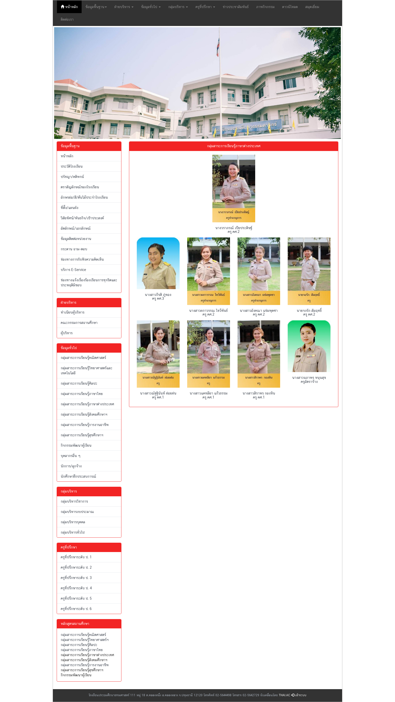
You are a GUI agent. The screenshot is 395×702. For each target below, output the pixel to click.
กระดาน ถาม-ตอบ (74, 249)
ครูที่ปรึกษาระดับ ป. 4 (76, 588)
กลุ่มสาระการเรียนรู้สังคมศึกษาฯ (84, 414)
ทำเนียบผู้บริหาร (72, 312)
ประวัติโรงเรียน (72, 166)
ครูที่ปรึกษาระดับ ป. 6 (76, 609)
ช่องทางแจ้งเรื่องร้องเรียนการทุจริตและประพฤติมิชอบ (89, 282)
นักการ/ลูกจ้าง (71, 466)
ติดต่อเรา (67, 19)
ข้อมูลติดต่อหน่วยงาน (76, 239)
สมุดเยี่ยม (312, 7)
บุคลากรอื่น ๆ (71, 456)
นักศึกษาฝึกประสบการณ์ (78, 476)
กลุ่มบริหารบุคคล (73, 522)
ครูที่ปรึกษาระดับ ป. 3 (76, 578)
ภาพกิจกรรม (265, 7)
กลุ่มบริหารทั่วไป (73, 532)
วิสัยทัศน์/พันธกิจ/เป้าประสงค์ (82, 218)
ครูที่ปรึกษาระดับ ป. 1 (76, 557)
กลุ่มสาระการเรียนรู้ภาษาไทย (82, 394)
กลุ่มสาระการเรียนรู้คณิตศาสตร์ (83, 358)
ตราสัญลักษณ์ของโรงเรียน (80, 187)
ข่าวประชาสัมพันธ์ (236, 7)
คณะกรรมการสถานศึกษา (79, 323)
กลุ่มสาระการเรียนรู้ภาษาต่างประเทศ (87, 404)
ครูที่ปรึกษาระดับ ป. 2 (76, 567)
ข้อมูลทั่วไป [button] (151, 7)
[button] (75, 83)
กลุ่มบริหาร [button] (178, 7)
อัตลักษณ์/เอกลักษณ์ (76, 228)
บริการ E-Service (73, 270)
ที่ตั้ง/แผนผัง (69, 208)
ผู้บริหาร (67, 333)
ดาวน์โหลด (290, 7)
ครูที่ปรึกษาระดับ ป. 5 (76, 598)
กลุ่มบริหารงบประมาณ (77, 512)
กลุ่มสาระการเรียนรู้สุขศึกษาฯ (82, 435)
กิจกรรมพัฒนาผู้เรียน (76, 445)
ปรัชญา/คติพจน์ (72, 177)
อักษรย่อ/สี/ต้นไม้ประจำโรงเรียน (84, 197)
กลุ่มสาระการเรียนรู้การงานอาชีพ (85, 425)
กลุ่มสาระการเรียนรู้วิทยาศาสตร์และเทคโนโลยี (86, 370)
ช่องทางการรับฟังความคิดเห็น (82, 259)
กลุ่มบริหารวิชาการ (74, 501)
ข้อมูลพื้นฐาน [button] (96, 7)
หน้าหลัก (71, 6)
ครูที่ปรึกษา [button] (205, 7)
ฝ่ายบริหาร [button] (124, 7)
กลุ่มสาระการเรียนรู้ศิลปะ (79, 383)
